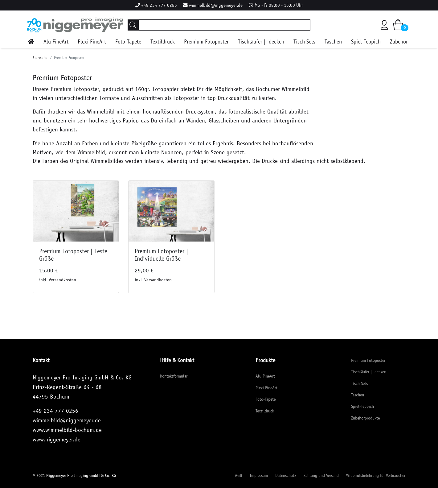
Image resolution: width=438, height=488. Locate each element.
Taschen (333, 42)
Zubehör (399, 42)
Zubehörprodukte (365, 418)
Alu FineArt (55, 42)
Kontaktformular (173, 376)
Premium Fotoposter (206, 42)
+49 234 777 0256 (159, 5)
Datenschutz (285, 475)
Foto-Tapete (128, 42)
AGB (238, 475)
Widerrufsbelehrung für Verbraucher (375, 475)
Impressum (259, 475)
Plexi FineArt (92, 42)
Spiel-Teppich (366, 42)
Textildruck (162, 42)
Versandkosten (62, 280)
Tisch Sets (304, 42)
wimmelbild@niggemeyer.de (216, 5)
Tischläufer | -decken (261, 42)
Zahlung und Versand (321, 475)
